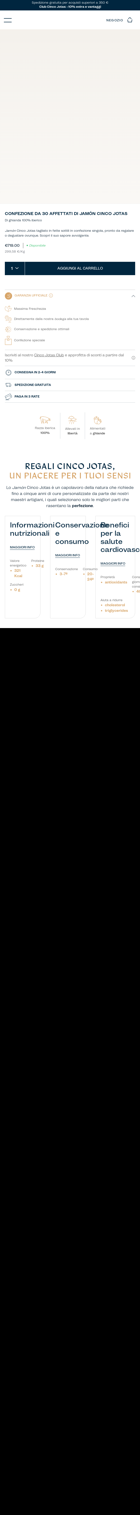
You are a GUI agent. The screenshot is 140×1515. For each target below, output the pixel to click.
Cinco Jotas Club (49, 355)
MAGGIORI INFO (22, 547)
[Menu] (8, 20)
